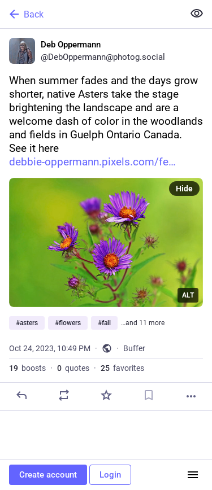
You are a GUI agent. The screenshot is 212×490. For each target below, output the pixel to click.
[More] (191, 396)
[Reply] (21, 395)
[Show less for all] (196, 13)
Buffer (134, 348)
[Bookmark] (148, 395)
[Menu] (193, 475)
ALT (188, 295)
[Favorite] (106, 395)
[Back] (90, 14)
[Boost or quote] (64, 395)
